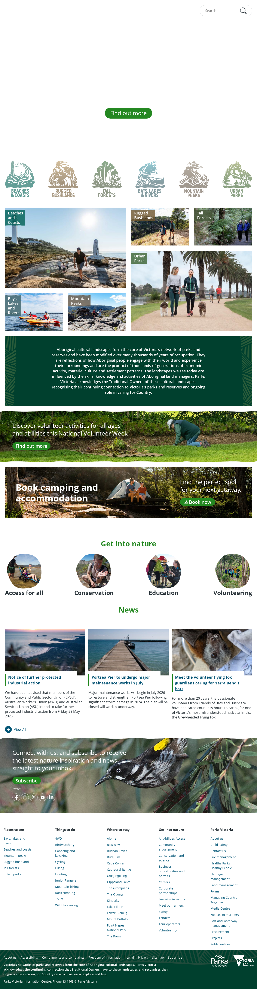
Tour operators (169, 924)
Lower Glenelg (117, 913)
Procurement (220, 932)
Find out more (128, 113)
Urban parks (12, 874)
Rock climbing (65, 893)
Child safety (219, 845)
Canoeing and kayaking (65, 853)
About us (217, 838)
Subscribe (27, 780)
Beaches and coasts (17, 849)
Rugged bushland (16, 862)
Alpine (111, 838)
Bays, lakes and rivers (14, 840)
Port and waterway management (224, 923)
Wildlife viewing (66, 905)
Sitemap (158, 957)
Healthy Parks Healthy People (221, 865)
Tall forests (11, 868)
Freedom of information (105, 957)
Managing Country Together (224, 899)
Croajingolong (117, 876)
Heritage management (220, 876)
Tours (59, 899)
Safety (163, 912)
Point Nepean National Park (116, 927)
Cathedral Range (119, 869)
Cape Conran (116, 863)
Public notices (220, 944)
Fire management (223, 857)
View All (20, 729)
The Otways (115, 894)
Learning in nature (172, 899)
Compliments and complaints (63, 957)
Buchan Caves (117, 851)
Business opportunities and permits (172, 871)
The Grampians (118, 888)
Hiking (59, 868)
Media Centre (220, 908)
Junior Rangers (65, 880)
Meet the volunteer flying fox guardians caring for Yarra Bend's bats (207, 683)
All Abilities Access (172, 838)
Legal (130, 957)
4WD (58, 838)
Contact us (218, 851)
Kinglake (113, 900)
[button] (243, 10)
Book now (197, 502)
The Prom (114, 936)
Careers (164, 882)
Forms (215, 891)
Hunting (61, 874)
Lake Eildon (115, 907)
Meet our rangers (171, 905)
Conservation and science (171, 858)
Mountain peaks (15, 856)
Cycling (60, 862)
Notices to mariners (225, 915)
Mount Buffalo (117, 919)
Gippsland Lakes (119, 882)
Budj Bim (113, 857)
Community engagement (168, 847)
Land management (224, 885)
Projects (216, 938)
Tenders (165, 918)
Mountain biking (67, 887)
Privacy (16, 789)
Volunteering (168, 930)
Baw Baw (113, 845)
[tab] (20, 182)
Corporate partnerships (168, 890)
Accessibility (29, 957)
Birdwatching (64, 845)
